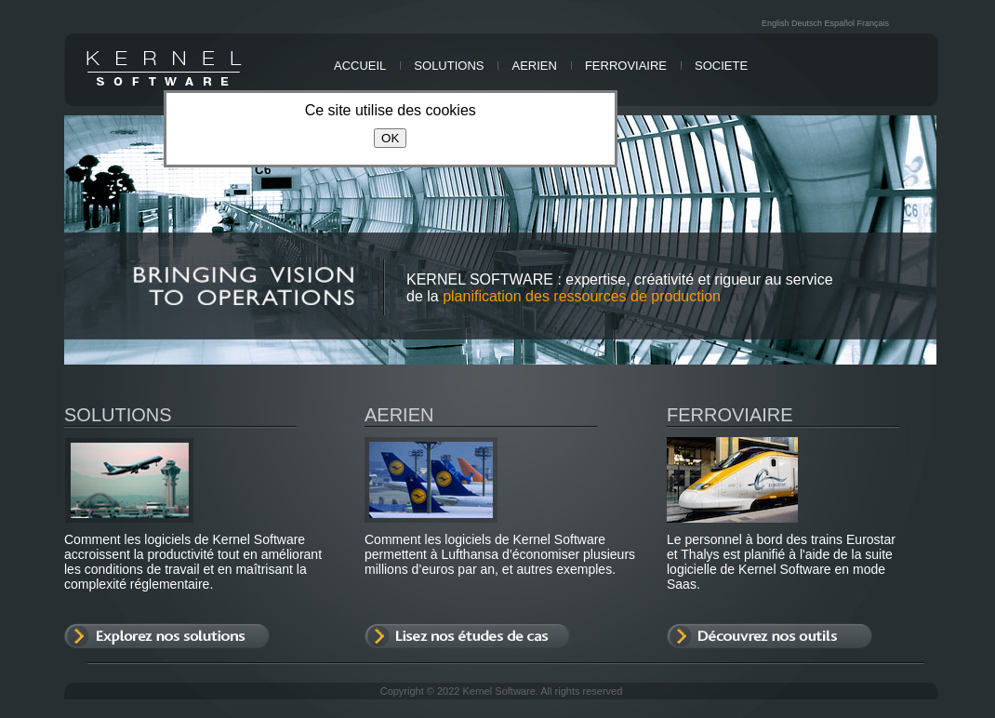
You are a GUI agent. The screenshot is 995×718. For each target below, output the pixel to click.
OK (390, 138)
